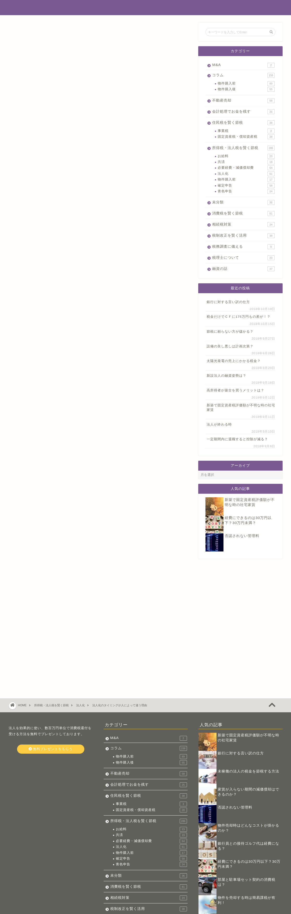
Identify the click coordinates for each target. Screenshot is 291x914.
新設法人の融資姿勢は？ (226, 375)
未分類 (243, 202)
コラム (243, 75)
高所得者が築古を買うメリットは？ (235, 390)
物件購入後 (246, 89)
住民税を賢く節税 (243, 122)
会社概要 (18, 908)
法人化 (246, 173)
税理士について (243, 257)
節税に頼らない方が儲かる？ (230, 331)
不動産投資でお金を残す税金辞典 (145, 7)
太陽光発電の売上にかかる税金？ (234, 361)
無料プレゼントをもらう (51, 690)
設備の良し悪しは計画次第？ (230, 346)
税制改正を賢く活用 (243, 235)
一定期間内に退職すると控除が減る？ (237, 439)
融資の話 (243, 268)
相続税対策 (243, 224)
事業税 (246, 131)
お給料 (246, 156)
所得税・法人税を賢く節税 (34, 31)
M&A (243, 65)
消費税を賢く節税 (243, 213)
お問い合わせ (40, 908)
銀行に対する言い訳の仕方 (228, 302)
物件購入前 (246, 83)
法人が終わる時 (219, 424)
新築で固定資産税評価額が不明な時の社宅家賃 (241, 407)
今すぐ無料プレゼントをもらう (100, 524)
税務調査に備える (243, 246)
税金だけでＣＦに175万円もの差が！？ (239, 316)
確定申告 (246, 185)
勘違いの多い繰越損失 (237, 857)
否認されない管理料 (242, 536)
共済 (246, 162)
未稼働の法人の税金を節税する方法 (248, 713)
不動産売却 (243, 100)
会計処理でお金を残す (243, 111)
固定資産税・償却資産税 (246, 136)
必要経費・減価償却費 (246, 167)
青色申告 (246, 191)
